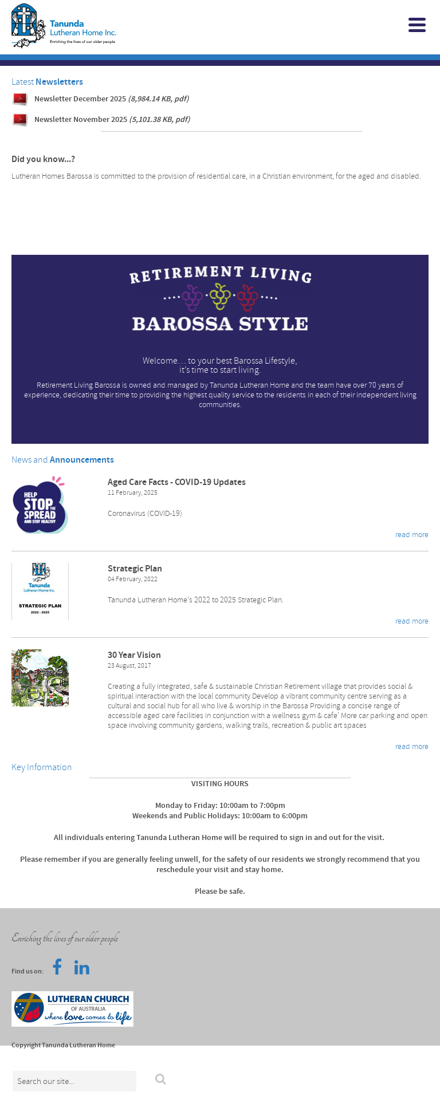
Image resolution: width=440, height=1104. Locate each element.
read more (412, 534)
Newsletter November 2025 (112, 120)
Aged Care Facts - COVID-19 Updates (177, 482)
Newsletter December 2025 (111, 99)
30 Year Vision (134, 655)
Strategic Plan (135, 569)
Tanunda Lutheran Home (184, 26)
